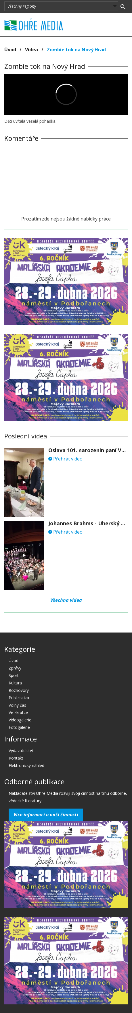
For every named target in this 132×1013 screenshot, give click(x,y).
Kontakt (16, 758)
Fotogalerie (19, 727)
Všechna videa (66, 600)
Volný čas (17, 705)
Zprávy (15, 668)
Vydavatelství (21, 750)
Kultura (15, 683)
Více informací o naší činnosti (46, 814)
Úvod (10, 49)
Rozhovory (19, 690)
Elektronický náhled (26, 765)
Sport (14, 675)
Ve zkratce (18, 712)
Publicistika (19, 697)
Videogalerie (20, 720)
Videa (31, 49)
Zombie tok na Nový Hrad (76, 49)
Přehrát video (65, 459)
